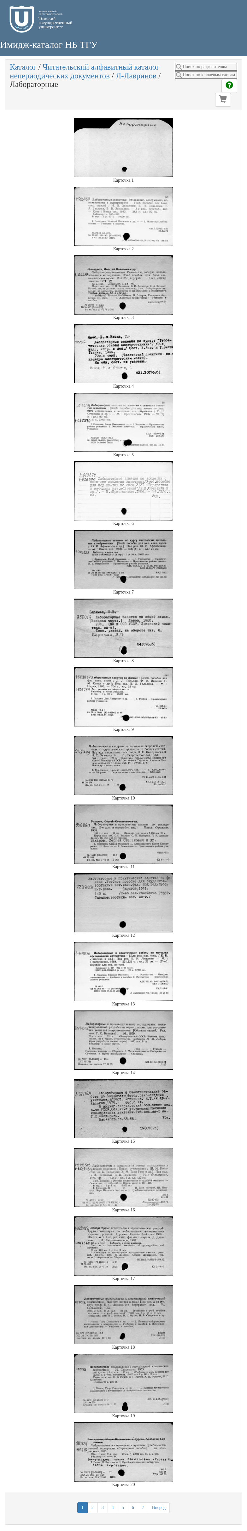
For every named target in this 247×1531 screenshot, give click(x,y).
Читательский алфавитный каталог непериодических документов (84, 71)
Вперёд (159, 1507)
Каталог (23, 67)
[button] (223, 100)
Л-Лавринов (136, 75)
